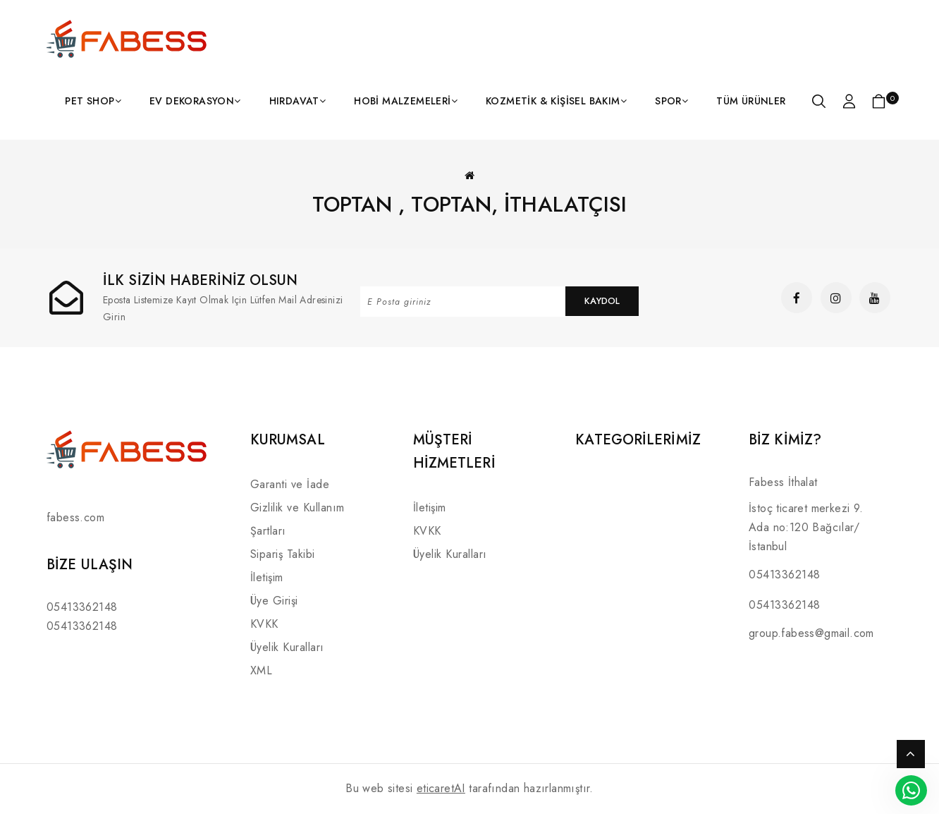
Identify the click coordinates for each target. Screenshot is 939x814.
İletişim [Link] (266, 577)
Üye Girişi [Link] (274, 601)
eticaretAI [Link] (441, 788)
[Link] (128, 38)
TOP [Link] (911, 754)
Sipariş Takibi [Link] (282, 554)
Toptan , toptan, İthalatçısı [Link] (469, 204)
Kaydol (602, 301)
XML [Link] (261, 670)
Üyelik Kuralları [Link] (287, 647)
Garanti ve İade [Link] (290, 484)
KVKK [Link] (264, 624)
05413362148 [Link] (82, 607)
